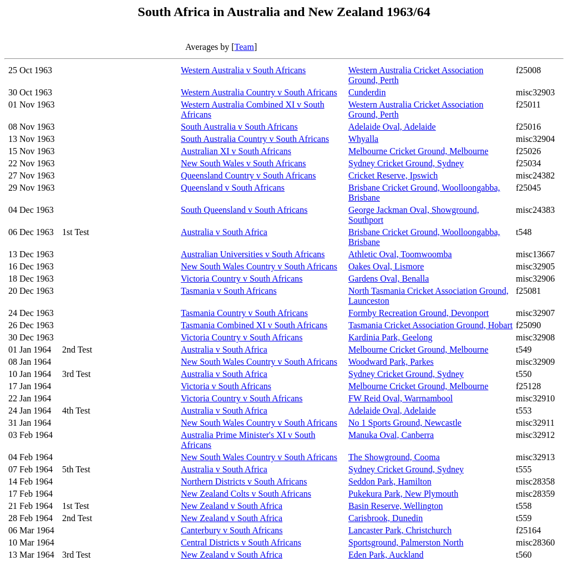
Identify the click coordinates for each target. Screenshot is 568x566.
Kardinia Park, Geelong (390, 337)
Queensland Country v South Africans (248, 175)
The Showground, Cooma (394, 457)
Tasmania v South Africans (229, 290)
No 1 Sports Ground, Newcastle (405, 422)
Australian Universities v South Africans (253, 254)
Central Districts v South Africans (241, 542)
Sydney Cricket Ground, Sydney (406, 163)
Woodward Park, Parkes (391, 361)
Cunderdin (367, 92)
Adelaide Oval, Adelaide (392, 126)
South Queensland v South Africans (244, 210)
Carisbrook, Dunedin (385, 518)
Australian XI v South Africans (236, 151)
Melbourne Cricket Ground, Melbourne (418, 151)
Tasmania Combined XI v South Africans (254, 325)
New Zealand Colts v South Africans (246, 493)
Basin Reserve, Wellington (395, 506)
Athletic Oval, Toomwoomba (400, 254)
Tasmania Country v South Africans (244, 313)
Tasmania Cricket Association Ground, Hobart (430, 325)
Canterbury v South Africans (232, 530)
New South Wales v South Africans (243, 163)
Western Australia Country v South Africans (259, 92)
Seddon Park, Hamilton (390, 481)
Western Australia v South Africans (243, 70)
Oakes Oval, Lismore (386, 266)
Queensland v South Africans (233, 187)
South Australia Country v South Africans (255, 139)
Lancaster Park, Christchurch (400, 530)
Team (244, 47)
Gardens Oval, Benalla (388, 278)
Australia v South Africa (224, 232)
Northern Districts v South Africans (244, 481)
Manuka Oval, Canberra (391, 435)
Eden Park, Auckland (386, 554)
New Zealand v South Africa (231, 506)
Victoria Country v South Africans (241, 278)
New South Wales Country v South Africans (259, 266)
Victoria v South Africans (226, 386)
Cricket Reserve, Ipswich (393, 175)
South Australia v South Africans (239, 126)
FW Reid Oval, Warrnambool (400, 398)
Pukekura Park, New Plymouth (403, 493)
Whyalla (363, 139)
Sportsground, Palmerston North (406, 542)
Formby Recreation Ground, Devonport (418, 313)
